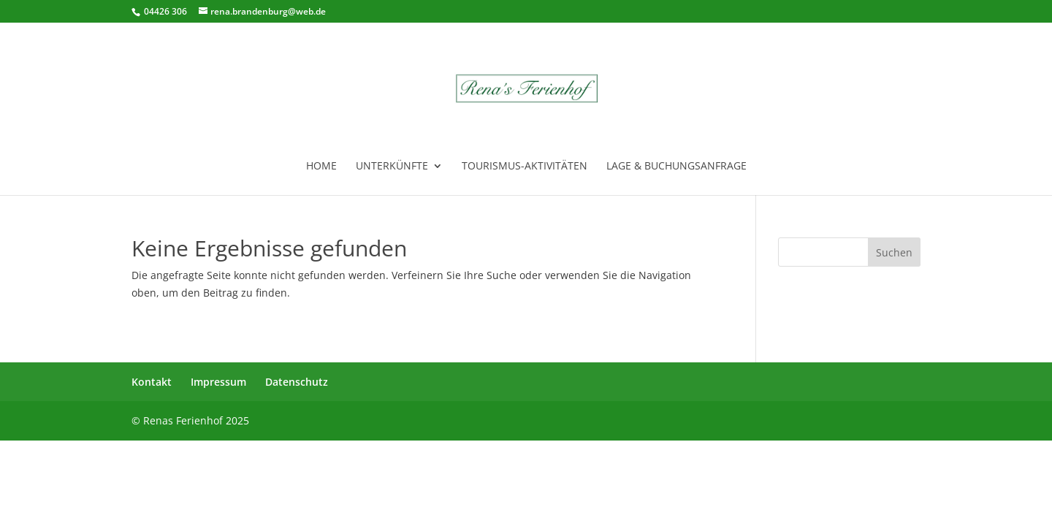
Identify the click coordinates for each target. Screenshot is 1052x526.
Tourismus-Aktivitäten (524, 166)
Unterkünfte (392, 166)
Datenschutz (296, 382)
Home (321, 166)
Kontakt (152, 382)
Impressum (218, 382)
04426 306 (164, 11)
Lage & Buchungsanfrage (676, 166)
